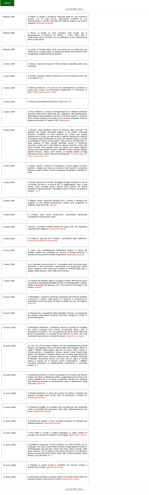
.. (83, 9)
